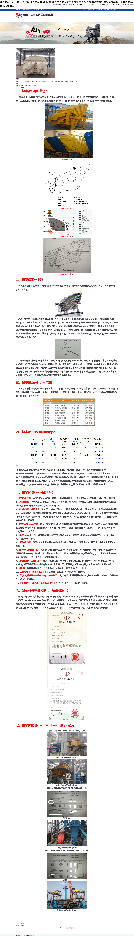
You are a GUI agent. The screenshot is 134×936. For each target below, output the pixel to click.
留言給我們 (74, 56)
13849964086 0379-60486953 (109, 9)
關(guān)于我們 (42, 928)
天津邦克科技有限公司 (28, 925)
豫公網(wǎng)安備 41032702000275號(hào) (64, 935)
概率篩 (97, 36)
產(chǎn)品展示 (80, 36)
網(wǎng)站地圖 (87, 9)
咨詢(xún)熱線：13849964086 (62, 56)
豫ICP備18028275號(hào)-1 (45, 935)
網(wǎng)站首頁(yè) (32, 928)
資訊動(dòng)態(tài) (63, 928)
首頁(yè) (61, 36)
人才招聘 (70, 928)
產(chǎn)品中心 (50, 928)
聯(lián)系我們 (96, 9)
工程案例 (55, 928)
